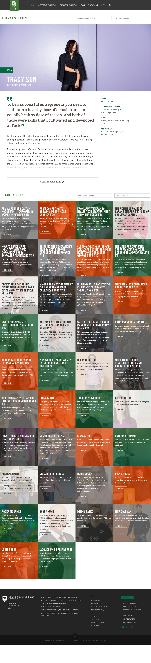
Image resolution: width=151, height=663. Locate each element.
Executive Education (69, 5)
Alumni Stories (14, 18)
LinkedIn (127, 627)
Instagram (123, 627)
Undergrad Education (47, 5)
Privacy (103, 640)
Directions (95, 619)
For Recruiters (128, 619)
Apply (93, 597)
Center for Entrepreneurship (53, 603)
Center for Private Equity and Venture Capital (60, 610)
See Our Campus (97, 622)
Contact (94, 616)
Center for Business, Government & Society (59, 597)
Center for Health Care (50, 607)
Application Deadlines (100, 607)
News (103, 5)
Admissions (95, 600)
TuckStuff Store (129, 606)
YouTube (131, 627)
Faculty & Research (89, 5)
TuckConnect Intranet (131, 609)
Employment (127, 616)
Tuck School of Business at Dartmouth (14, 5)
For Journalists (129, 622)
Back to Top (75, 635)
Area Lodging (96, 626)
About (25, 5)
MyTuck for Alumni (130, 603)
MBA (32, 5)
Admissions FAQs (98, 610)
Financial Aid (96, 603)
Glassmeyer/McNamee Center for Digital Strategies (62, 600)
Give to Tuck (127, 598)
